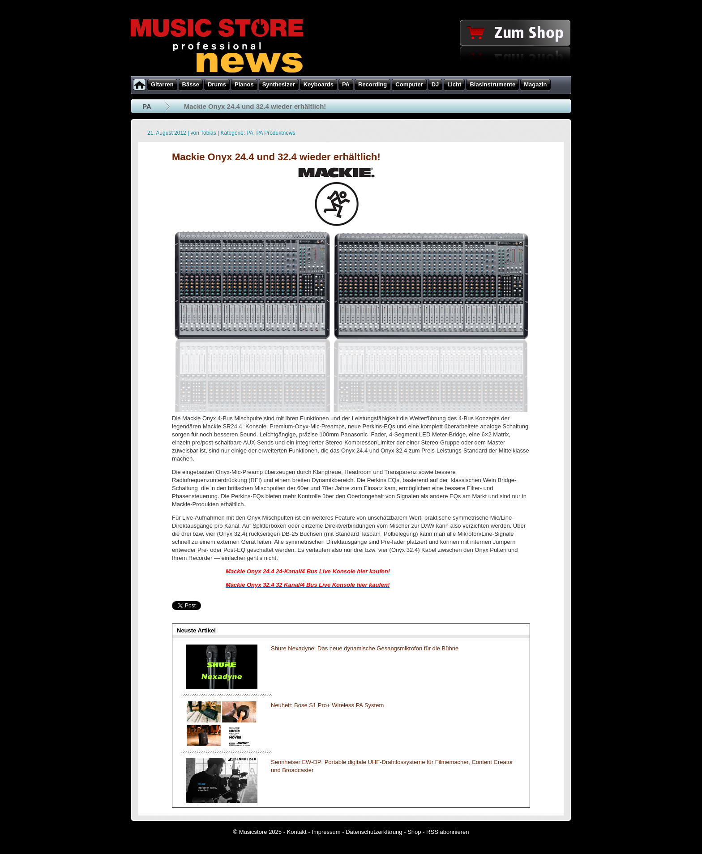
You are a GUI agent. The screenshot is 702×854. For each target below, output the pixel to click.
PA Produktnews (275, 133)
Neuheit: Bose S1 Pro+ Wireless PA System (327, 705)
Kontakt (297, 831)
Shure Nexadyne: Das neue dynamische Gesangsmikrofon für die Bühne (364, 648)
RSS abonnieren (447, 831)
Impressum (326, 831)
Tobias (208, 133)
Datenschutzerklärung (374, 831)
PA (146, 106)
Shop (414, 831)
